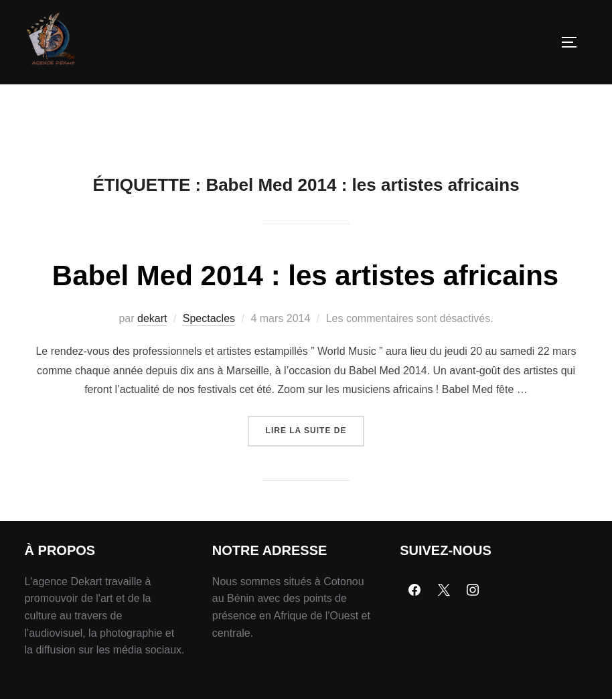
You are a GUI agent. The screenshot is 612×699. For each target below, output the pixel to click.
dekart (152, 349)
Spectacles (209, 349)
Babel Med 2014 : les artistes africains (305, 306)
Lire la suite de (315, 456)
